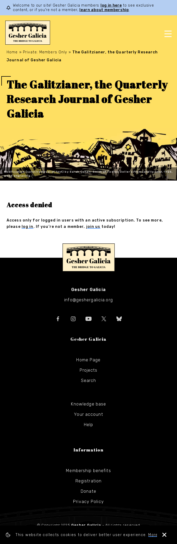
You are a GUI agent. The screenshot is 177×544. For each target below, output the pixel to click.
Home (12, 52)
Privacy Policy (88, 501)
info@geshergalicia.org (88, 299)
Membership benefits (88, 470)
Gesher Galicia (89, 257)
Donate (88, 491)
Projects (89, 370)
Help (88, 424)
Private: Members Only (45, 52)
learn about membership (104, 10)
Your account (88, 414)
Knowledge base (88, 404)
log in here (111, 5)
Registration (88, 480)
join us (93, 226)
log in (28, 226)
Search (88, 380)
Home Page (88, 359)
